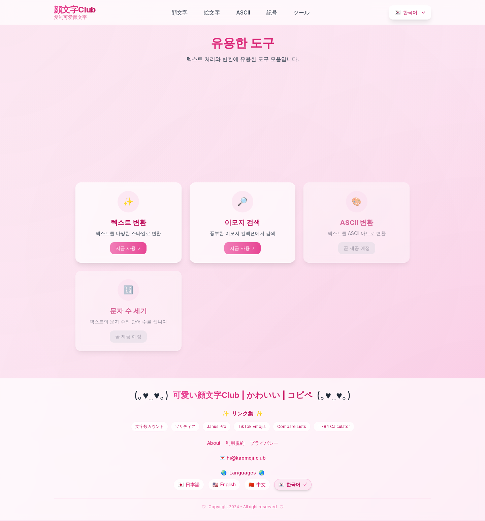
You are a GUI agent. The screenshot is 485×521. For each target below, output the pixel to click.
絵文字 (212, 12)
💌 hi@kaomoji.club (243, 458)
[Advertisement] (242, 124)
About (213, 443)
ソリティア (185, 426)
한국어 (411, 12)
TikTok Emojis (252, 426)
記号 (271, 12)
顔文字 (179, 12)
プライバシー (264, 443)
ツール (301, 12)
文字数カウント (149, 426)
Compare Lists (291, 426)
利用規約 (235, 443)
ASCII (243, 12)
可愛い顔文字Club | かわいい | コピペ (243, 395)
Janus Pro (216, 426)
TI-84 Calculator (334, 426)
